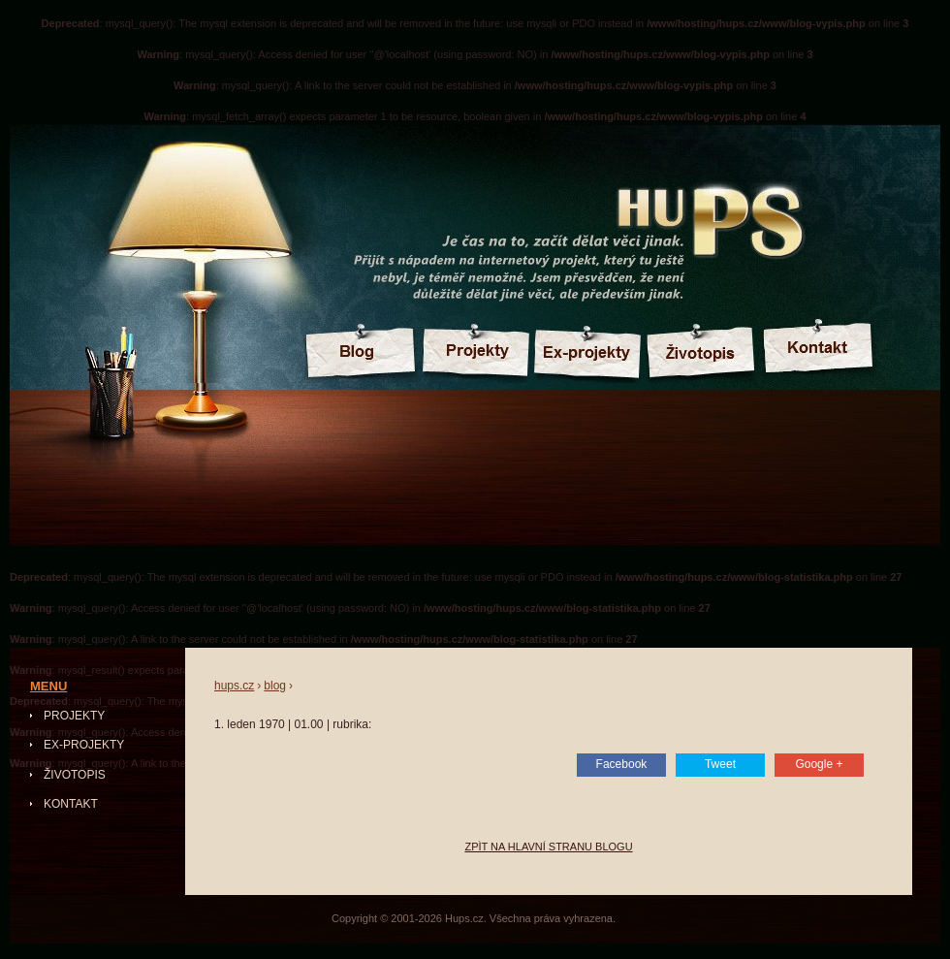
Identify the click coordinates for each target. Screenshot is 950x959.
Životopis (75, 775)
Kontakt (71, 804)
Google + (818, 764)
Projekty (74, 715)
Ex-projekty (84, 744)
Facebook (622, 764)
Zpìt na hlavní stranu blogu (548, 846)
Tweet (720, 764)
